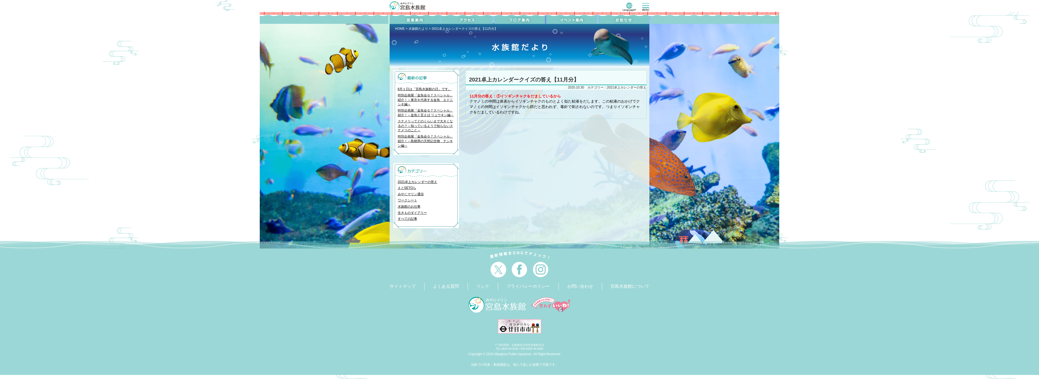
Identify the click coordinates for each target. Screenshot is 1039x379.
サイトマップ (403, 286)
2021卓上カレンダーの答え (418, 182)
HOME (400, 29)
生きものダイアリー (412, 213)
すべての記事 (407, 219)
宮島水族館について (629, 286)
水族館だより (418, 29)
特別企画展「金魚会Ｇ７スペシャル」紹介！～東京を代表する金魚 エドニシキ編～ (425, 99)
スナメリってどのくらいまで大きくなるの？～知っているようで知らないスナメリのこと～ (425, 125)
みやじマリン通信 (411, 194)
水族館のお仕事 (409, 206)
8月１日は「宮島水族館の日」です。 (425, 89)
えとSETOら (407, 188)
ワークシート (407, 200)
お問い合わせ (580, 286)
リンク (482, 286)
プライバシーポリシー (528, 286)
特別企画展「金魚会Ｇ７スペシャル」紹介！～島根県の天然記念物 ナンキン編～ (425, 141)
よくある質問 (446, 286)
